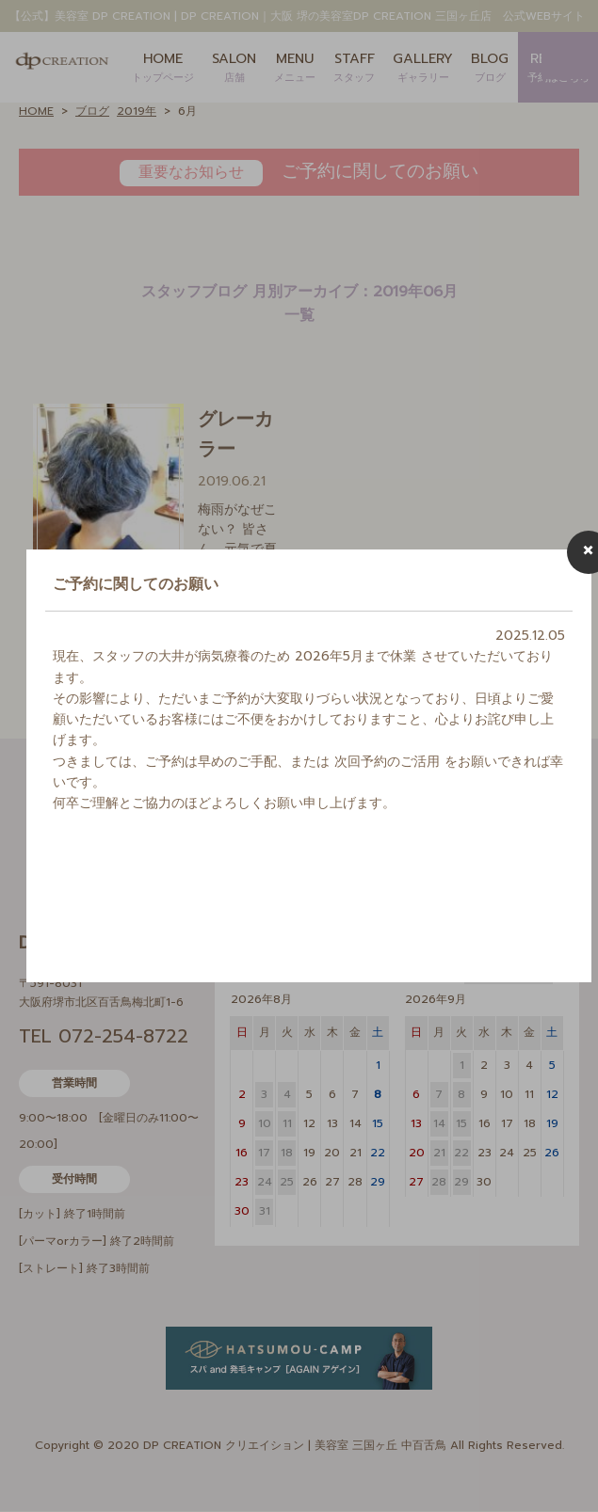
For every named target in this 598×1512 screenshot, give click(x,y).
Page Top (560, 1474)
